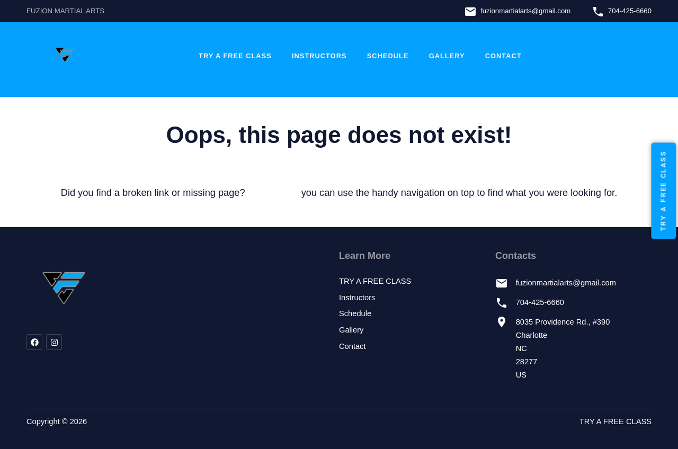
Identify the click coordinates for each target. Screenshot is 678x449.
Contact (503, 56)
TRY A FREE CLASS (235, 56)
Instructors (319, 56)
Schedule (388, 56)
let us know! (273, 192)
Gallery (447, 56)
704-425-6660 (630, 11)
